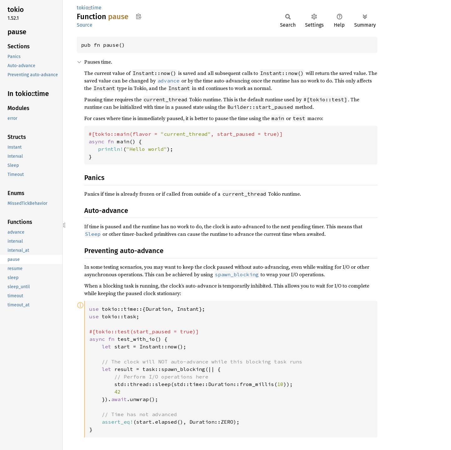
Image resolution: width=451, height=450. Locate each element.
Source (84, 25)
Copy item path (138, 16)
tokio (82, 8)
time (96, 8)
